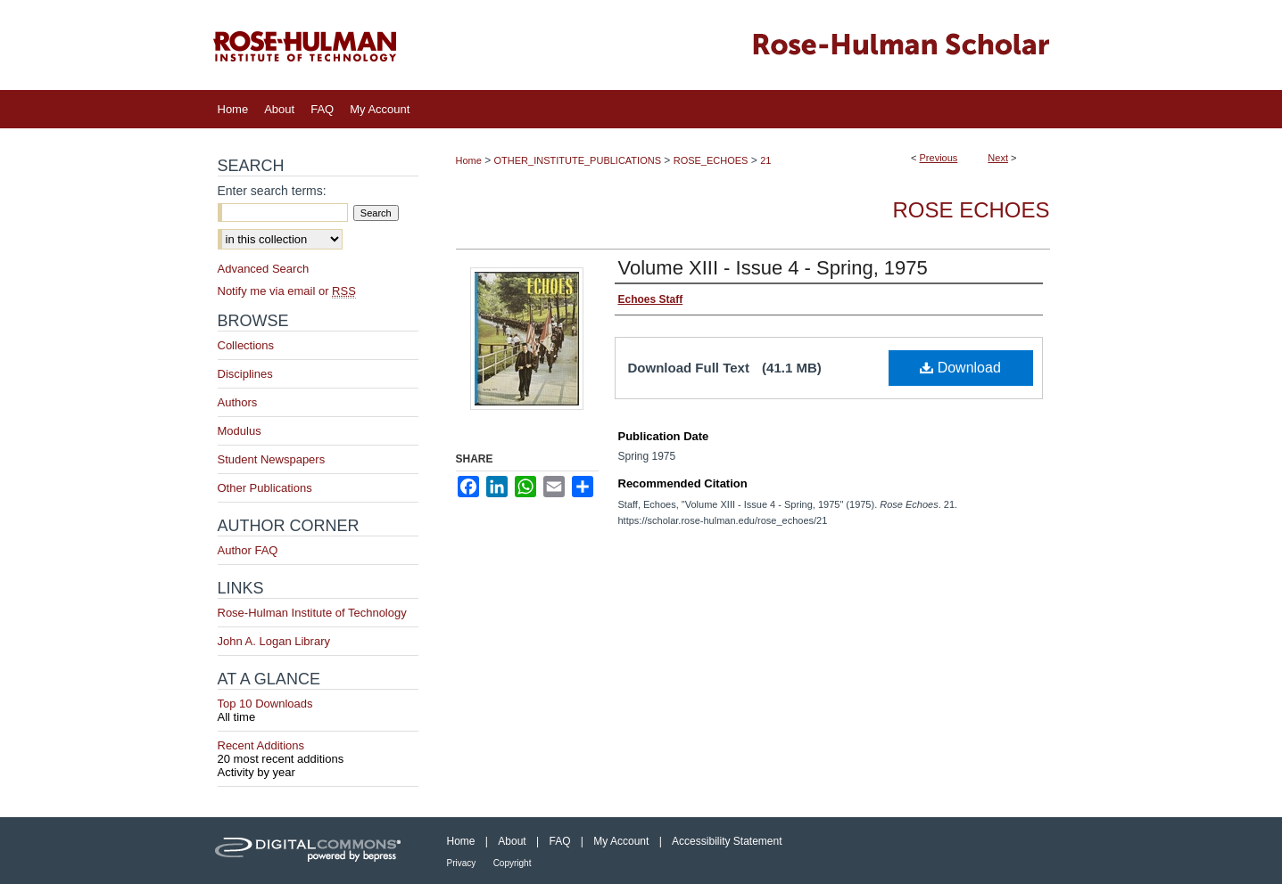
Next (998, 157)
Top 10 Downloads (318, 710)
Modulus (239, 431)
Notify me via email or (287, 291)
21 (765, 160)
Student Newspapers (272, 459)
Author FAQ (248, 550)
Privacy (461, 863)
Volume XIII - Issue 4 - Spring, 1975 (773, 268)
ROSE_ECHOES (711, 160)
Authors (238, 402)
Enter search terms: (272, 191)
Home (469, 160)
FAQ (559, 841)
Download (960, 367)
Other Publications (265, 488)
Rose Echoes (970, 210)
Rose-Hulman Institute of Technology (312, 612)
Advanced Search (264, 268)
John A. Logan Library (274, 641)
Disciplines (245, 374)
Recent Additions (318, 752)
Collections (246, 345)
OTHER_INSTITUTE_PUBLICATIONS (577, 160)
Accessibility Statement (727, 841)
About (511, 841)
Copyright (512, 863)
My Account (621, 841)
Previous (939, 157)
